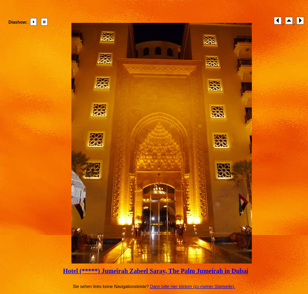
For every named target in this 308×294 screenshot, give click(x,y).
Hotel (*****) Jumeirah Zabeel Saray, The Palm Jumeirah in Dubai (155, 271)
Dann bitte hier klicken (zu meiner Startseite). (192, 286)
